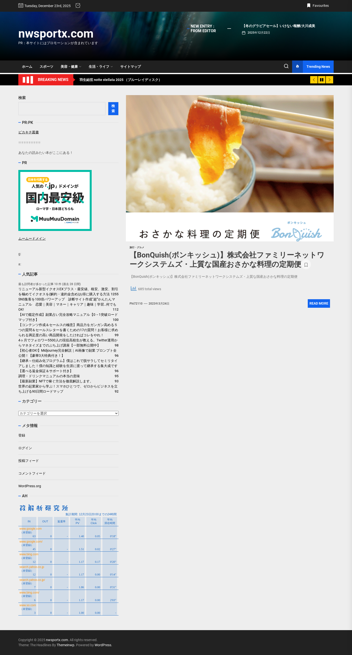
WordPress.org (29, 486)
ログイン (25, 448)
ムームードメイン (32, 238)
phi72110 (136, 303)
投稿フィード (28, 461)
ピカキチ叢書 (28, 132)
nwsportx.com (56, 33)
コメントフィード (32, 473)
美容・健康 (71, 67)
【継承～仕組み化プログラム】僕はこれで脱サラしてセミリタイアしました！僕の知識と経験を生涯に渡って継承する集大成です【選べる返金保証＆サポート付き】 (68, 366)
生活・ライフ (101, 67)
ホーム (27, 67)
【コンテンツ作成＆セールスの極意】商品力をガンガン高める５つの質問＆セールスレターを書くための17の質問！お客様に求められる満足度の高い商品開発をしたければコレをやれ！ (68, 330)
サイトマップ (130, 67)
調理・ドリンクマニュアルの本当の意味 (49, 376)
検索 (22, 98)
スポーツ (46, 67)
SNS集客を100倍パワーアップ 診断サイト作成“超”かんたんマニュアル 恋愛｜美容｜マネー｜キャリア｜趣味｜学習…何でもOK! (67, 304)
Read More (318, 303)
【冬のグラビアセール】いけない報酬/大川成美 (278, 26)
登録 (21, 435)
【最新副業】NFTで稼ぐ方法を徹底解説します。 (55, 381)
